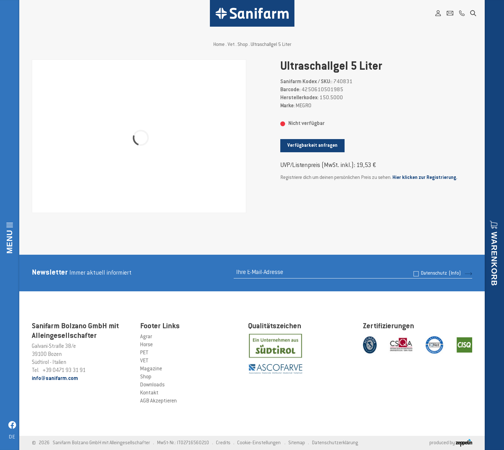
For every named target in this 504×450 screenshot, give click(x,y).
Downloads (152, 385)
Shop (243, 44)
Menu (9, 242)
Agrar (146, 337)
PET (144, 353)
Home (219, 44)
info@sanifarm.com (55, 378)
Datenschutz (441, 273)
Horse (146, 345)
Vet (231, 44)
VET (144, 361)
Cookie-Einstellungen (259, 443)
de (12, 437)
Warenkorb (494, 259)
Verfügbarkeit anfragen (312, 145)
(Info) (455, 273)
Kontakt (149, 393)
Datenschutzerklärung (335, 443)
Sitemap (296, 443)
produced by (450, 443)
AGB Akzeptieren (158, 401)
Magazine (151, 369)
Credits (223, 443)
